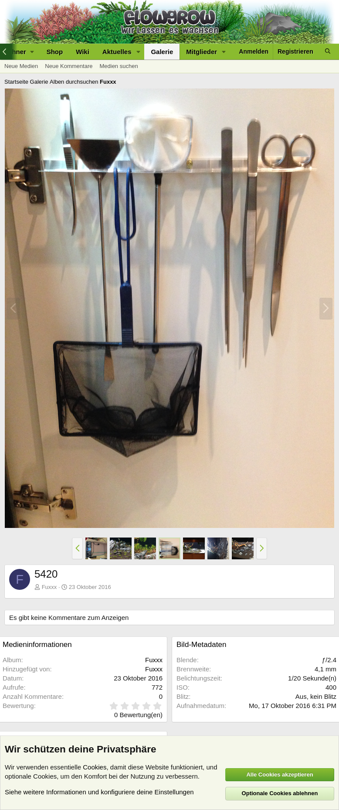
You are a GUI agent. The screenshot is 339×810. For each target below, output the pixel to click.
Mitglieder (201, 51)
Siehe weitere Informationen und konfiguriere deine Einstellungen (99, 792)
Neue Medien (21, 66)
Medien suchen (118, 66)
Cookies (94, 767)
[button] (138, 52)
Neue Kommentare (68, 66)
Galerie (162, 51)
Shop (55, 51)
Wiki (82, 51)
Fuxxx (49, 587)
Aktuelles (117, 51)
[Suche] (328, 52)
